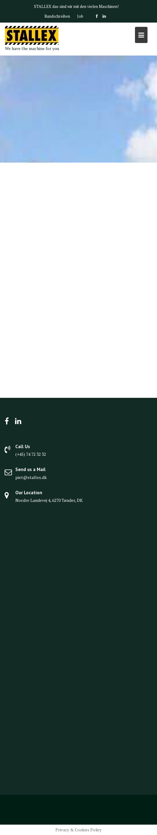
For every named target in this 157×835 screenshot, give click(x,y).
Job (80, 16)
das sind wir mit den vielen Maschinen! (85, 6)
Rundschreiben (57, 16)
